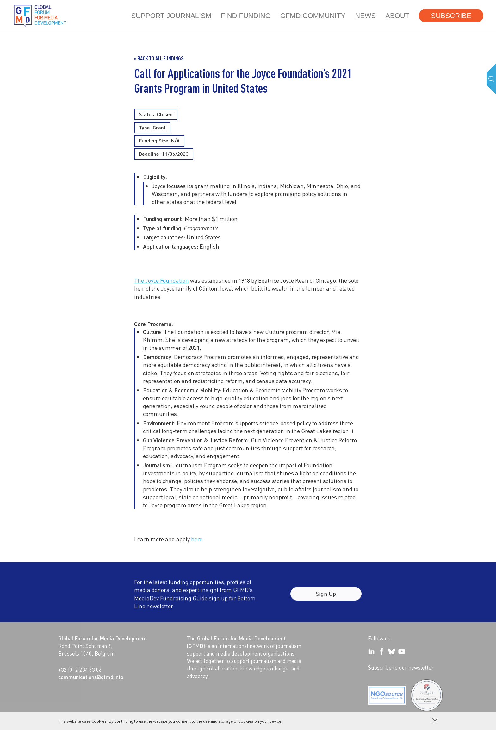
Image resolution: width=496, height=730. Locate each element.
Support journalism (171, 16)
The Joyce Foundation (161, 280)
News (365, 16)
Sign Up (326, 597)
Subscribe (451, 16)
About (397, 16)
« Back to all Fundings (159, 58)
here (196, 539)
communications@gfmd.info (90, 676)
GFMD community (313, 16)
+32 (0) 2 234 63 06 (80, 669)
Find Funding (246, 16)
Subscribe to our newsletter (401, 667)
